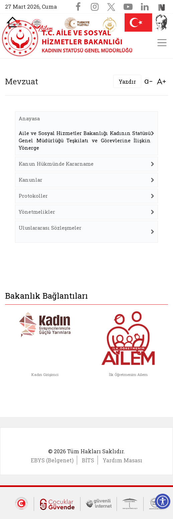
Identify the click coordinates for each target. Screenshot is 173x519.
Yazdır (127, 81)
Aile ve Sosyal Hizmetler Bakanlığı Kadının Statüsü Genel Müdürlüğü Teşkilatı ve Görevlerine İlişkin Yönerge (85, 140)
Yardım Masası (122, 460)
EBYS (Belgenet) (52, 460)
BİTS (88, 460)
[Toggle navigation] (162, 43)
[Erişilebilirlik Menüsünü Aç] (162, 501)
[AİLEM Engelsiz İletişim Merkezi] (42, 25)
